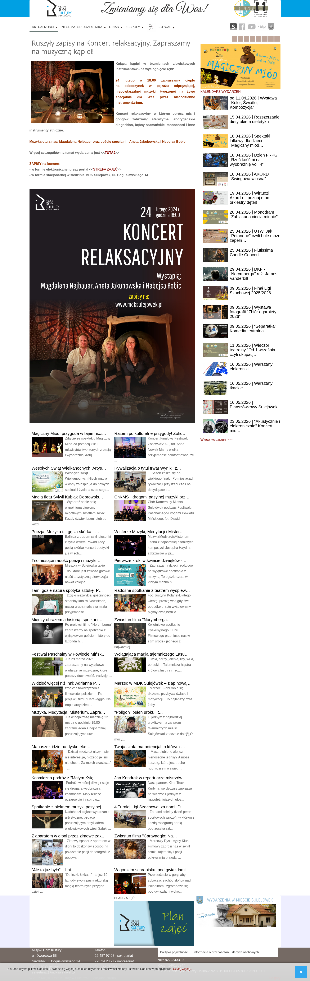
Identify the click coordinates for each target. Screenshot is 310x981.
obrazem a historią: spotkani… (67, 619)
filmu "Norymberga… (142, 619)
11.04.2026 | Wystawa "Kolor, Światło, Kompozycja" (253, 103)
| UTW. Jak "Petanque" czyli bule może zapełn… (255, 236)
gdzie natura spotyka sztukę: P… (67, 590)
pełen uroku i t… (138, 712)
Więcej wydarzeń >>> (217, 439)
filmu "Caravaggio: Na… (145, 836)
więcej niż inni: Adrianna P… (66, 683)
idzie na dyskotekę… (61, 746)
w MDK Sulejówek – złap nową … (153, 683)
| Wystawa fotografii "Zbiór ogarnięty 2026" (253, 312)
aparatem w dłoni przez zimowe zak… (69, 836)
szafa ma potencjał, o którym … (149, 746)
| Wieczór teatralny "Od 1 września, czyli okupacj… (253, 350)
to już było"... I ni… (53, 870)
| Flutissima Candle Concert (251, 252)
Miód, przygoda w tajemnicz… (69, 433)
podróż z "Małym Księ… (65, 778)
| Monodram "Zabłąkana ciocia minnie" (254, 214)
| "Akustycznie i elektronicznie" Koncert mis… (255, 426)
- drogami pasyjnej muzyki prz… (151, 497)
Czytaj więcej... (182, 969)
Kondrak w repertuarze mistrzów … (151, 778)
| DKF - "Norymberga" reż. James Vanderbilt (254, 274)
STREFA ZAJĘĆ (105, 169)
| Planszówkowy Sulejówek (254, 404)
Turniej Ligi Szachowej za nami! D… (149, 807)
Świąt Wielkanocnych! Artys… (69, 468)
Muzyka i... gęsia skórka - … (65, 531)
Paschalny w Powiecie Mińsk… (69, 654)
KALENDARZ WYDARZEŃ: (221, 91)
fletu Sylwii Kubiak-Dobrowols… (67, 497)
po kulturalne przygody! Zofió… (150, 433)
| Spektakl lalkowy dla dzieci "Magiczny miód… (250, 141)
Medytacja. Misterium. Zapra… (68, 712)
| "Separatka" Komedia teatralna (253, 328)
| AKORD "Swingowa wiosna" (249, 176)
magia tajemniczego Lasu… (151, 654)
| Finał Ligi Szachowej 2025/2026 (250, 290)
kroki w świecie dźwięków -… (150, 560)
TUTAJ (110, 152)
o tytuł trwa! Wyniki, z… (147, 468)
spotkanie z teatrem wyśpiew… (152, 590)
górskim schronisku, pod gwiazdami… (152, 870)
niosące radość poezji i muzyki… (66, 560)
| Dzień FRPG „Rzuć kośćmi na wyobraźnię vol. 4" (254, 160)
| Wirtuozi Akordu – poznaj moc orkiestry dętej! (249, 198)
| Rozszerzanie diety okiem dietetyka (255, 119)
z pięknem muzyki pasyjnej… (68, 807)
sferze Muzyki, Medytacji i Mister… (149, 531)
